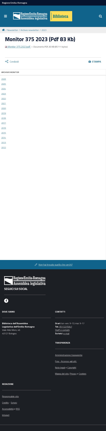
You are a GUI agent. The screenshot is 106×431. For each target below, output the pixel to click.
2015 (3, 132)
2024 (3, 88)
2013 (3, 142)
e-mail (66, 333)
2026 (3, 79)
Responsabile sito (10, 396)
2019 (3, 113)
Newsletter (12, 30)
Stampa (96, 61)
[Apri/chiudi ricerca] (100, 16)
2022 (3, 98)
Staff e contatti (62, 330)
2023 (43, 30)
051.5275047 (65, 326)
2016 (3, 127)
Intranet (5, 415)
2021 (3, 103)
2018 (3, 118)
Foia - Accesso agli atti (66, 361)
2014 (3, 137)
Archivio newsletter (30, 30)
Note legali (60, 367)
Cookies (82, 373)
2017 (3, 122)
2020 (3, 108)
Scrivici (14, 402)
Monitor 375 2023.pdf (18, 47)
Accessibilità (8, 408)
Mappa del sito (62, 373)
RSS (18, 408)
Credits (5, 402)
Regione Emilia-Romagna (14, 2)
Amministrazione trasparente (68, 355)
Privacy (73, 373)
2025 (3, 83)
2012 (3, 147)
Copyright (71, 367)
